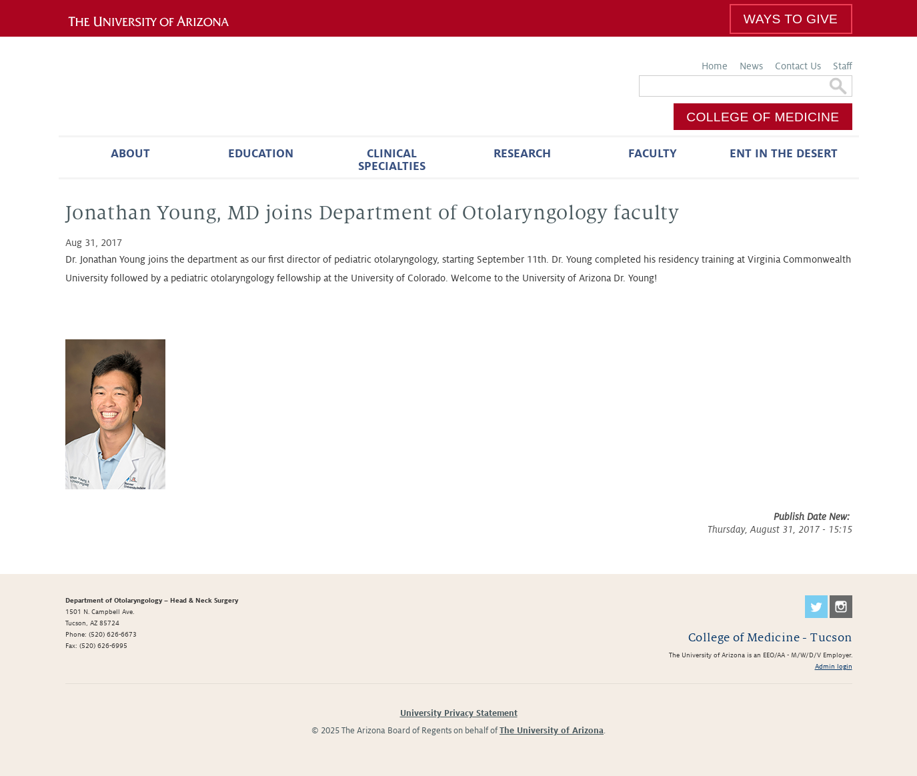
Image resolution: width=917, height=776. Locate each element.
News (751, 66)
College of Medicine (762, 117)
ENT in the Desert (784, 153)
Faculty (652, 153)
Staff (842, 66)
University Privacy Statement (459, 713)
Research (522, 153)
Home (715, 66)
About (130, 153)
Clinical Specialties (391, 160)
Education (260, 153)
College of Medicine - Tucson (770, 637)
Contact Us (798, 66)
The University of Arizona (552, 730)
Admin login (833, 666)
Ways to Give (791, 19)
